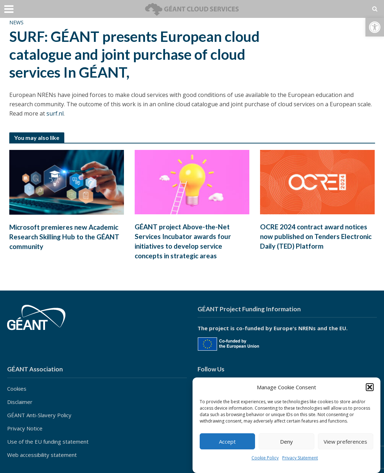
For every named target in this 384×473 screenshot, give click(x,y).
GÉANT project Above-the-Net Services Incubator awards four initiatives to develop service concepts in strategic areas (183, 241)
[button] (374, 27)
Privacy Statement (300, 458)
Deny (286, 441)
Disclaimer (20, 401)
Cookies (16, 388)
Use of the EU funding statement (48, 441)
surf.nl (55, 113)
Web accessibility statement (42, 454)
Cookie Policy (265, 458)
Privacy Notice (25, 428)
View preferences (345, 441)
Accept (227, 441)
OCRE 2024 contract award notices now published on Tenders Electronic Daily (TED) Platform (315, 236)
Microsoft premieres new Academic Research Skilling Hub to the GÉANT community (64, 236)
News (16, 22)
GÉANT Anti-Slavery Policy (39, 415)
